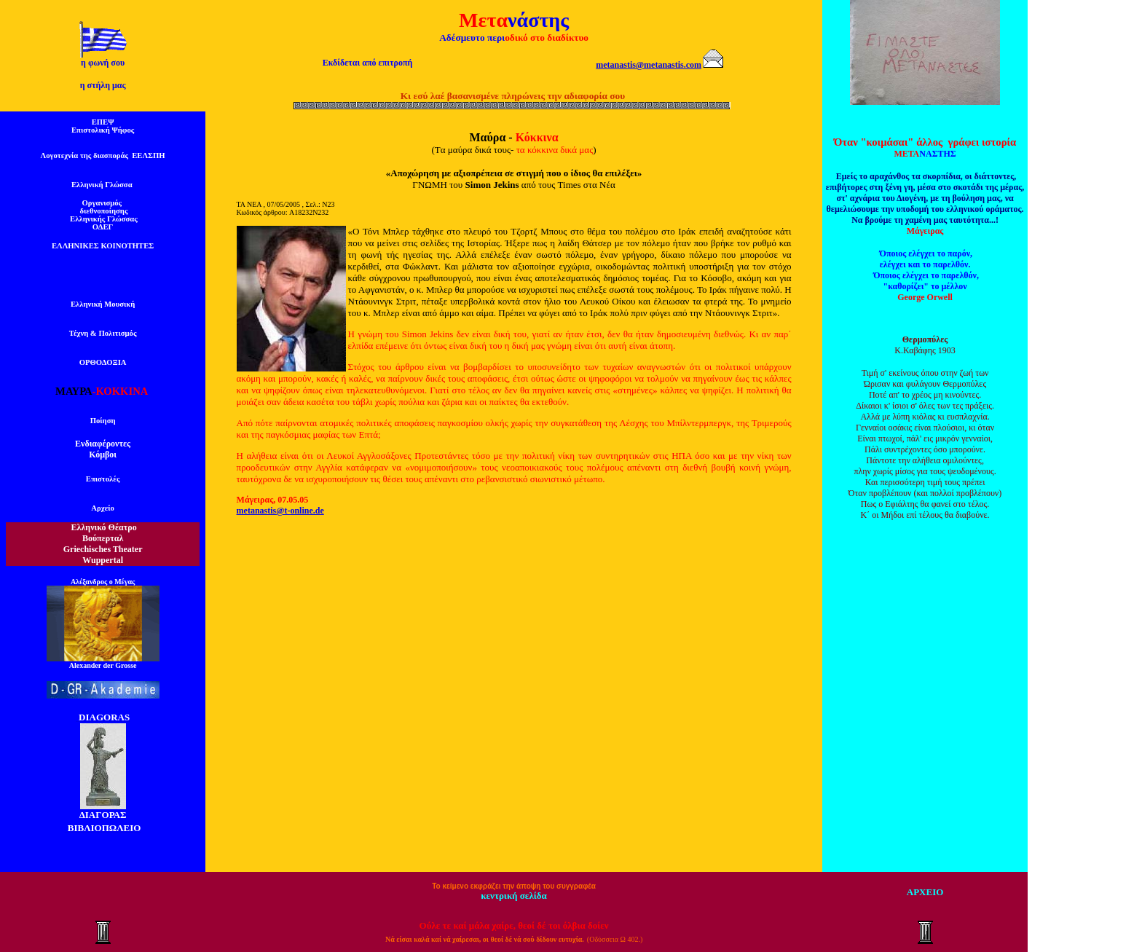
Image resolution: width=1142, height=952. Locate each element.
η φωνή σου (103, 63)
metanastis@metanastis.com (648, 65)
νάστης (538, 20)
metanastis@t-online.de (280, 510)
